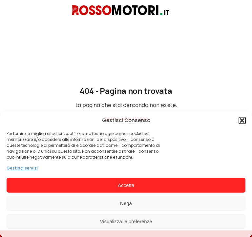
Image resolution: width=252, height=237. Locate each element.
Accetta (126, 185)
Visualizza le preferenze (126, 221)
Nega (126, 203)
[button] (242, 120)
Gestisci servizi (22, 168)
